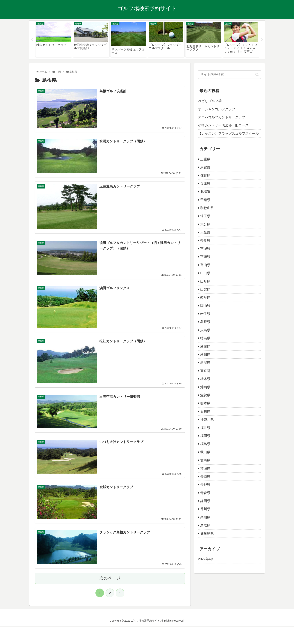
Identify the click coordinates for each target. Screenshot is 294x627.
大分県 (205, 224)
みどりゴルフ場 (210, 101)
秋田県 (205, 452)
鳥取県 (205, 525)
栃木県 (205, 379)
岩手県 (205, 314)
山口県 (205, 273)
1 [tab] (141, 61)
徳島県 (205, 338)
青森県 (205, 493)
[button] (257, 74)
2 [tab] (147, 61)
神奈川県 (207, 419)
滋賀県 (205, 395)
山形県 (205, 281)
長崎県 (205, 476)
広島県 (205, 330)
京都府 (205, 167)
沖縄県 (205, 387)
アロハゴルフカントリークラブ (221, 117)
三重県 (205, 159)
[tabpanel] (53, 39)
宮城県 (205, 249)
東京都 (205, 371)
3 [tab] (152, 61)
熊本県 (205, 403)
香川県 (205, 509)
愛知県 (205, 354)
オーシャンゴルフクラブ (216, 109)
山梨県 (205, 289)
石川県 (205, 411)
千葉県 (205, 200)
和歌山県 (207, 208)
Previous (32, 40)
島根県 (205, 322)
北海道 (205, 192)
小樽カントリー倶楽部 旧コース (223, 125)
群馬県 (205, 460)
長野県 (205, 485)
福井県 (205, 428)
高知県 (205, 517)
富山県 (205, 265)
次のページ (110, 579)
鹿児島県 (207, 533)
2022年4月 (206, 559)
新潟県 (205, 362)
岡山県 (205, 306)
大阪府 (205, 232)
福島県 (205, 444)
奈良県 (205, 241)
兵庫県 (205, 183)
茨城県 (205, 468)
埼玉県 (205, 216)
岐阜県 (205, 297)
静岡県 (205, 501)
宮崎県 (205, 257)
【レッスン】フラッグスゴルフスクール (228, 133)
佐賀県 (205, 175)
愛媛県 (205, 346)
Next (262, 40)
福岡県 (205, 436)
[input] (229, 74)
